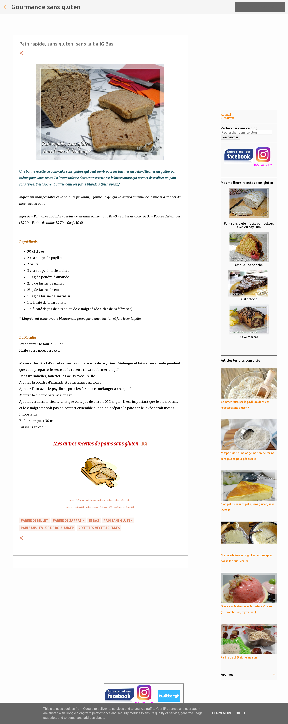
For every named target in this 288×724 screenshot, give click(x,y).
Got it (240, 713)
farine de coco (92, 507)
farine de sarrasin (68, 520)
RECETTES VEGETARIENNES (99, 528)
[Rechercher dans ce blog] (264, 7)
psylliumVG (128, 507)
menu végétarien (76, 500)
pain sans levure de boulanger (47, 528)
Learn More (222, 713)
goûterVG (79, 507)
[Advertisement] (208, 172)
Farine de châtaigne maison (239, 657)
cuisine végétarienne (95, 500)
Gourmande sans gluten (46, 6)
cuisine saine (113, 500)
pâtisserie (125, 500)
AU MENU (227, 118)
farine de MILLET (34, 520)
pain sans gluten (118, 520)
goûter (69, 507)
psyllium (118, 507)
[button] (21, 53)
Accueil (226, 114)
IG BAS (94, 520)
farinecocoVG (106, 507)
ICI (144, 444)
